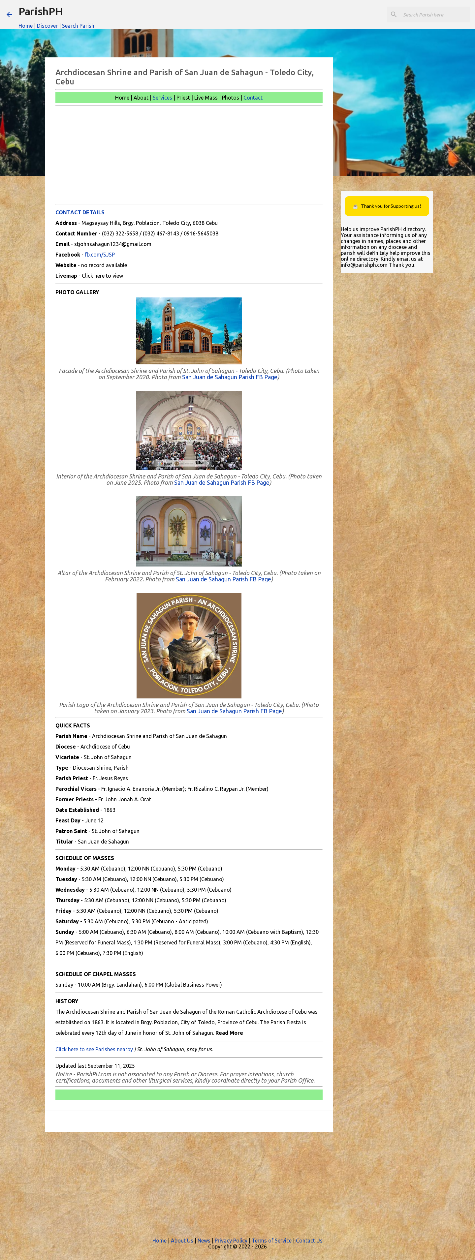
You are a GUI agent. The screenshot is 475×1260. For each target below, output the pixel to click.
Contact (253, 98)
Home (25, 26)
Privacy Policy (231, 1241)
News (204, 1241)
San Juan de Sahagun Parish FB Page (229, 377)
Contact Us (309, 1241)
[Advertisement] (189, 155)
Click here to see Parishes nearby (94, 1049)
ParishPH (40, 11)
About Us (182, 1241)
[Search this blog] (435, 14)
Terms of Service (272, 1241)
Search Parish (78, 26)
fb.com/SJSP (100, 255)
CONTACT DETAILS (80, 212)
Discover (47, 26)
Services (162, 98)
